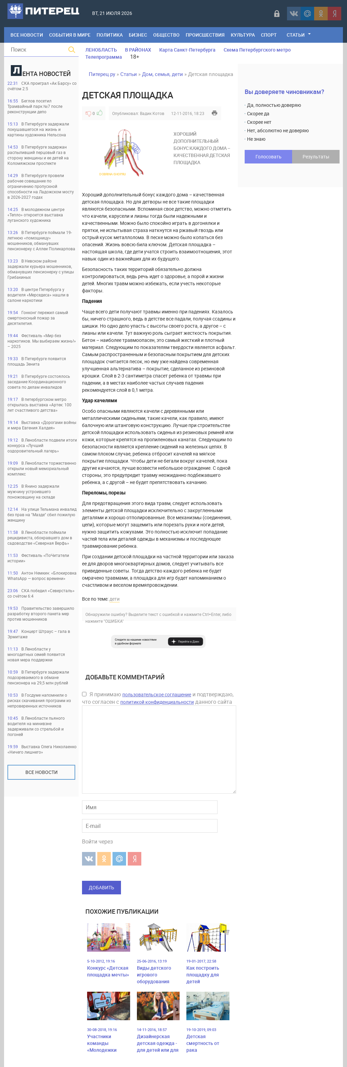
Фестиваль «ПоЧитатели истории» (38, 557)
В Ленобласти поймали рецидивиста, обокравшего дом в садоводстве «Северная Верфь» (39, 537)
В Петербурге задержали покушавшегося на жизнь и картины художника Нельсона (38, 129)
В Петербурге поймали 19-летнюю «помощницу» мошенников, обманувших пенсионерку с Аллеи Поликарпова (41, 240)
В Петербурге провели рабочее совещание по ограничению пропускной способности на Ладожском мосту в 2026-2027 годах (40, 186)
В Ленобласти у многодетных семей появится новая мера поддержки (36, 654)
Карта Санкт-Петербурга (187, 49)
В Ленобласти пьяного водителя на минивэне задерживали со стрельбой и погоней (36, 726)
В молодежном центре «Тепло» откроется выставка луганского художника (35, 215)
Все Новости (27, 35)
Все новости (41, 772)
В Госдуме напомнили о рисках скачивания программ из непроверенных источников (39, 700)
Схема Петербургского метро (257, 49)
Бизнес (138, 35)
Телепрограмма (103, 57)
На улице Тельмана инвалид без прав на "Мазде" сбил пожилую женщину (42, 514)
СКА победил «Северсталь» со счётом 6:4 (41, 593)
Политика (110, 35)
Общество (166, 35)
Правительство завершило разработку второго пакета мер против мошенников (40, 613)
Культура (243, 35)
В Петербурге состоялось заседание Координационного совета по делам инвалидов (38, 381)
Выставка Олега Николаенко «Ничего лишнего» (42, 749)
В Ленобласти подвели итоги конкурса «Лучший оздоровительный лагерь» (42, 445)
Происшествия (205, 35)
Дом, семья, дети (162, 74)
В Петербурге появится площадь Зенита (36, 361)
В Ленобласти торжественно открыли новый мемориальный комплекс (41, 468)
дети (114, 599)
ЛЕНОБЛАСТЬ (101, 49)
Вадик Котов (152, 113)
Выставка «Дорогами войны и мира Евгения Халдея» (41, 425)
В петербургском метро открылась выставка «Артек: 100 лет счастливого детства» (39, 404)
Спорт (269, 35)
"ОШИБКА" (114, 621)
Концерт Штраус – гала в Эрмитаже (38, 633)
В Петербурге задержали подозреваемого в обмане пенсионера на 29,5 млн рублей (38, 677)
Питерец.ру (102, 74)
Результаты (316, 156)
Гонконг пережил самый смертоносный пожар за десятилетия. (37, 318)
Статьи (296, 35)
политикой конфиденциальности (157, 702)
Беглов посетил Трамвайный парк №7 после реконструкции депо (34, 106)
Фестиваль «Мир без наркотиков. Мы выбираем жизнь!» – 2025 (41, 341)
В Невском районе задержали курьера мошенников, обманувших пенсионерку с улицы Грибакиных (40, 269)
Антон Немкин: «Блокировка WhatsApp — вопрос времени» (42, 575)
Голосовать (269, 156)
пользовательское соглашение (156, 694)
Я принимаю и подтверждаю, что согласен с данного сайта (157, 698)
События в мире (69, 35)
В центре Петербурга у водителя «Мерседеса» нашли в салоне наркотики (38, 295)
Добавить (101, 887)
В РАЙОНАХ (138, 49)
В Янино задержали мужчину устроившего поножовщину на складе (33, 491)
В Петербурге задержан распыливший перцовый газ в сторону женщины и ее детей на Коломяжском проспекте (38, 155)
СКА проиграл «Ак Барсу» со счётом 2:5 (42, 85)
